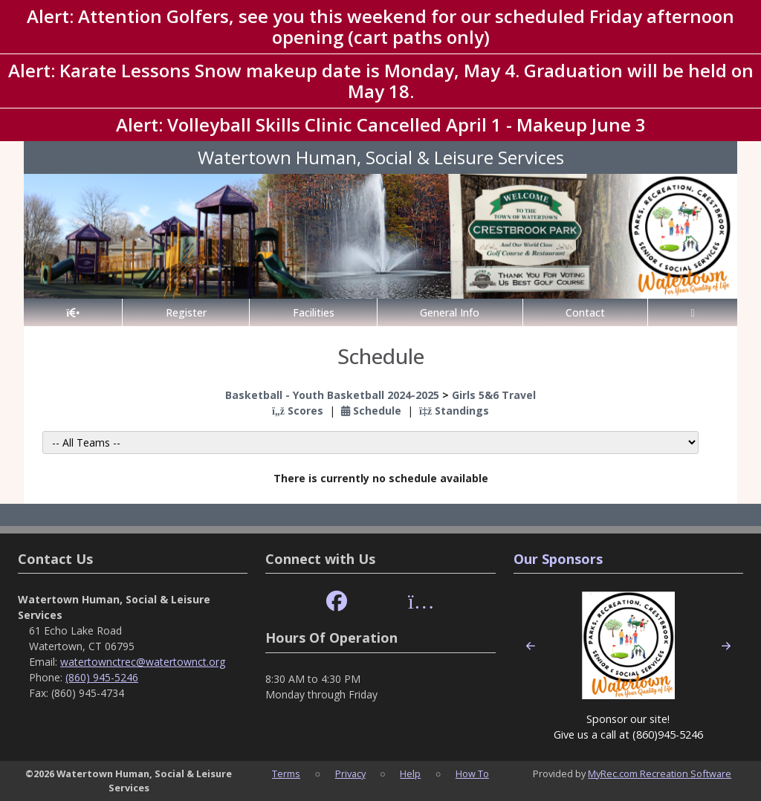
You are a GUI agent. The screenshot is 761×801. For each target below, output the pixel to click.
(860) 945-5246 (101, 677)
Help (410, 773)
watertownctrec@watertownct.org (142, 662)
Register (186, 312)
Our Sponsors (558, 559)
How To (472, 773)
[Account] (692, 312)
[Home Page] (73, 312)
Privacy (350, 773)
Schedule (371, 410)
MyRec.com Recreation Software (659, 773)
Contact (585, 312)
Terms (286, 773)
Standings (454, 410)
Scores (297, 410)
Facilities (313, 312)
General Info (449, 312)
